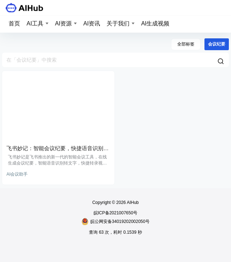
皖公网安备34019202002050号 (115, 221)
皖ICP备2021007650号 (116, 212)
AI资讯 (91, 23)
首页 (14, 23)
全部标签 (185, 44)
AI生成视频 (155, 23)
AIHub (132, 202)
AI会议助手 (17, 174)
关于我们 (118, 23)
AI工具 (35, 23)
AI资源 (63, 23)
